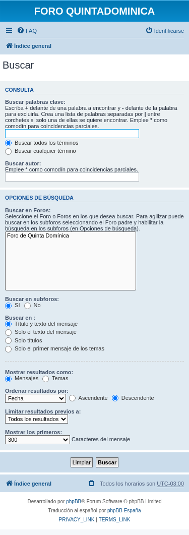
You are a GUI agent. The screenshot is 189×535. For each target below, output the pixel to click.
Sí (12, 305)
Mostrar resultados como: (39, 372)
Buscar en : (20, 318)
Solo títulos (23, 340)
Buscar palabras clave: (35, 102)
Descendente (133, 398)
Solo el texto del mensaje (41, 332)
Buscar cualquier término (40, 151)
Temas (55, 378)
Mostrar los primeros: (33, 432)
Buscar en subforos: (32, 299)
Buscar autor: (23, 163)
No (32, 305)
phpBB (73, 501)
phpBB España (124, 510)
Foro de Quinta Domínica (70, 236)
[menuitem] (27, 31)
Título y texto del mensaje (41, 324)
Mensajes (21, 378)
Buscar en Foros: (27, 210)
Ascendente (88, 398)
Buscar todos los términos (42, 143)
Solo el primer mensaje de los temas (54, 348)
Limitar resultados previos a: (43, 411)
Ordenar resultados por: (37, 391)
